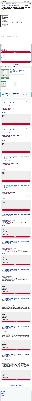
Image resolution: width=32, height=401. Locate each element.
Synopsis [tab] (2, 36)
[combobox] (17, 3)
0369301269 (14, 70)
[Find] (30, 3)
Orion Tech (5, 108)
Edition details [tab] (14, 36)
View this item (3, 46)
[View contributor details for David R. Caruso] (3, 9)
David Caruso (15, 94)
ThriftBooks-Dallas (7, 276)
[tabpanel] (15, 40)
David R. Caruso (9, 94)
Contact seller (3, 112)
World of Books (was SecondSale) (9, 135)
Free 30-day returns (16, 64)
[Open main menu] (2, 3)
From (13, 22)
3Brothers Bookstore (7, 163)
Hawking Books (6, 220)
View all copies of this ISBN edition (14, 19)
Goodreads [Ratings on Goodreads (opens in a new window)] (12, 11)
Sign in (28, 1)
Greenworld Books (7, 192)
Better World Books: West (8, 361)
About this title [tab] (8, 36)
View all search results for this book (16, 385)
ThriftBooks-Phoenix (7, 248)
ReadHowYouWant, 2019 (16, 71)
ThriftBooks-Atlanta (7, 305)
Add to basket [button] (16, 52)
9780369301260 (21, 70)
